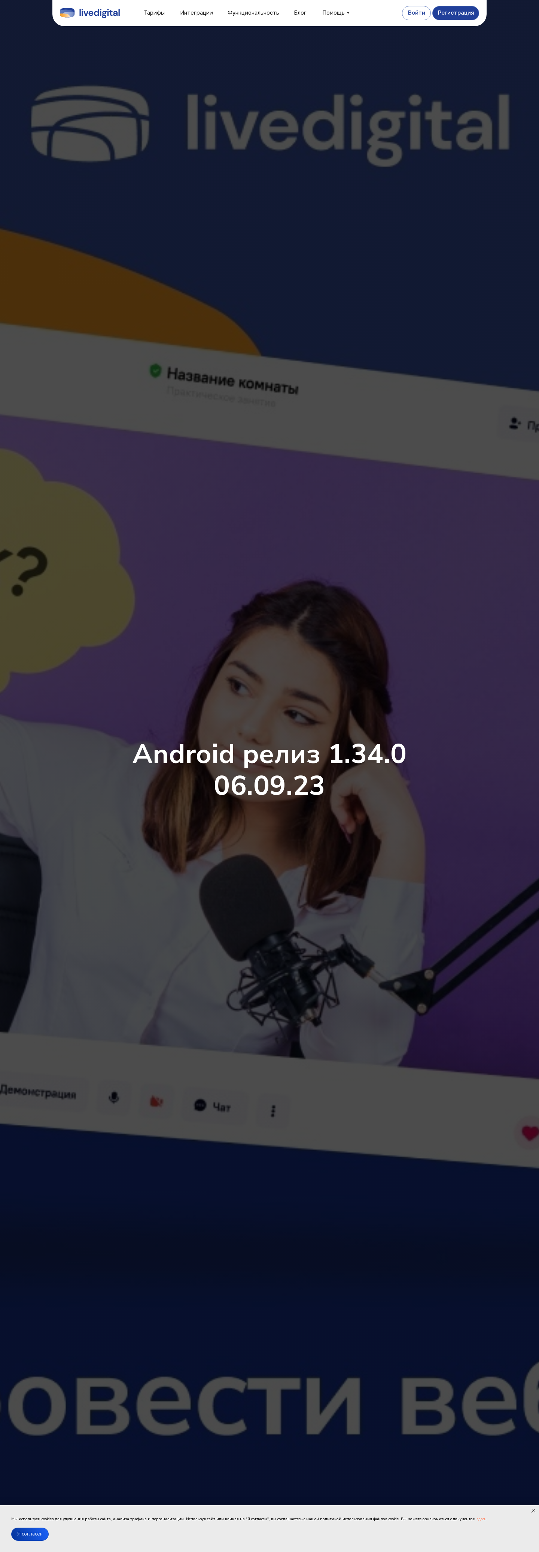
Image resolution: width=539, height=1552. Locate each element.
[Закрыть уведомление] (533, 1511)
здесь (481, 1519)
